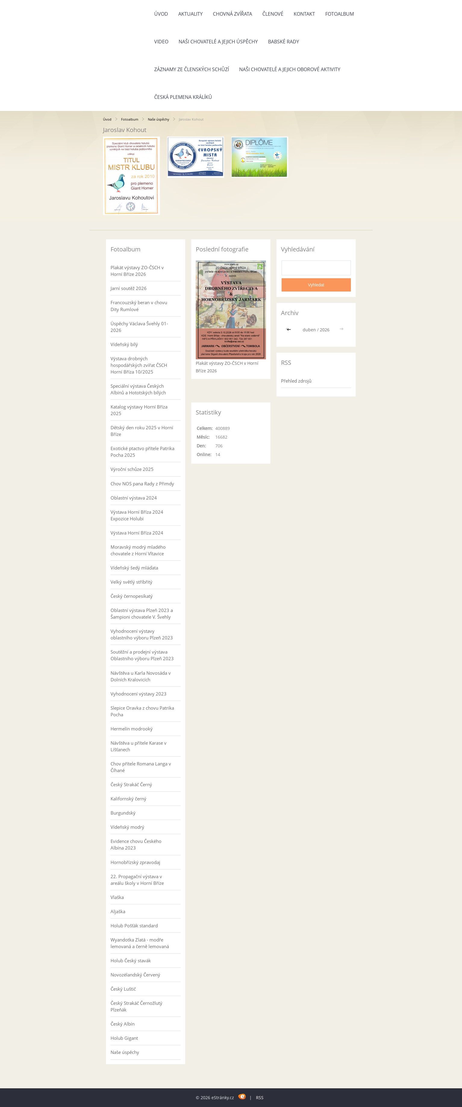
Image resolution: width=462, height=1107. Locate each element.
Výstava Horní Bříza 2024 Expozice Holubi (137, 515)
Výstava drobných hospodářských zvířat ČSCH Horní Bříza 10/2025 (139, 365)
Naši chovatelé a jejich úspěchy (218, 41)
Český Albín (123, 1024)
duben (309, 330)
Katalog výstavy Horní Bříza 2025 (139, 410)
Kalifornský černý (128, 799)
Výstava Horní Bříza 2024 (137, 533)
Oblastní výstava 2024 (134, 498)
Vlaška (117, 897)
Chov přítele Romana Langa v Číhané (141, 767)
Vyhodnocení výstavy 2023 (139, 694)
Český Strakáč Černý (131, 784)
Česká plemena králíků (183, 97)
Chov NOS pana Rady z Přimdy (142, 484)
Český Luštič (123, 989)
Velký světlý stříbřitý (131, 582)
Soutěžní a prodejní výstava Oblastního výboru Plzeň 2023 (142, 655)
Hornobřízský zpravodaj (135, 862)
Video (161, 41)
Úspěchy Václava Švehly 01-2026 (139, 326)
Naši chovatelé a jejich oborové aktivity (289, 69)
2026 (324, 330)
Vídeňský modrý (127, 827)
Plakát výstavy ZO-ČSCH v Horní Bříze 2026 (137, 270)
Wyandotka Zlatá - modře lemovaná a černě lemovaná (140, 943)
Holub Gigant (124, 1038)
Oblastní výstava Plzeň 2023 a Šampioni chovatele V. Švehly (142, 613)
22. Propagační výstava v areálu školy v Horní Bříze (137, 879)
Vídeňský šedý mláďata (134, 568)
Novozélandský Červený (135, 975)
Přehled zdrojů (296, 381)
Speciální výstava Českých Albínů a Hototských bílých (138, 389)
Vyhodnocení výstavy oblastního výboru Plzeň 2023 (142, 634)
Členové (272, 14)
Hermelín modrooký (132, 729)
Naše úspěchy (158, 119)
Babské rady (283, 41)
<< (289, 330)
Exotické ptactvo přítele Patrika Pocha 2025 (142, 451)
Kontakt (304, 14)
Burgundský (123, 813)
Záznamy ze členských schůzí (191, 69)
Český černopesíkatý (132, 596)
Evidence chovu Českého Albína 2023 (136, 844)
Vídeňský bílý (124, 344)
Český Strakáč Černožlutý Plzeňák (136, 1006)
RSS (260, 1097)
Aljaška (118, 911)
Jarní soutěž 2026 (129, 288)
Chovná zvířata (232, 14)
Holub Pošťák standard (134, 925)
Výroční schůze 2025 (132, 469)
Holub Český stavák (131, 960)
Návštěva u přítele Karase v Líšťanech (139, 746)
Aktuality (190, 14)
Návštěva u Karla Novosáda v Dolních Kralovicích (141, 676)
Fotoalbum (339, 14)
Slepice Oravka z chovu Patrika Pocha (142, 711)
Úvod (161, 14)
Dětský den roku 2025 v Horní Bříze (142, 430)
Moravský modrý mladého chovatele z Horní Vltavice (138, 550)
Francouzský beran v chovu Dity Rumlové (139, 305)
